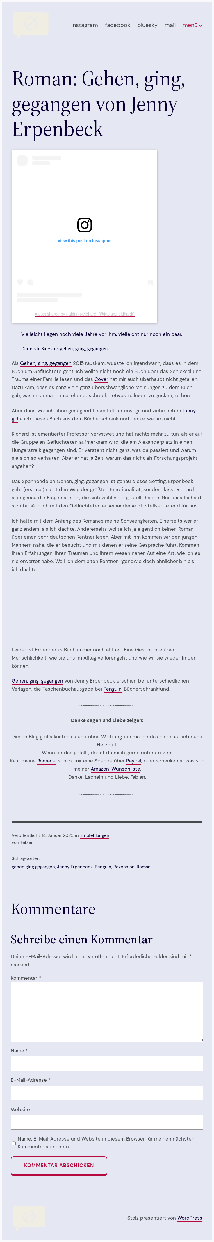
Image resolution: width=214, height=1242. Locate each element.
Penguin (113, 689)
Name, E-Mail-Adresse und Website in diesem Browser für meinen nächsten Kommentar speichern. (106, 1143)
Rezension (124, 867)
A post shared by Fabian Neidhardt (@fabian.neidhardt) (84, 314)
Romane (46, 761)
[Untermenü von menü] (200, 25)
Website (20, 1109)
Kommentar (26, 978)
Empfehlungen (94, 835)
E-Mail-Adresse (31, 1080)
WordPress (189, 1218)
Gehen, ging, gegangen (46, 363)
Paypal (133, 761)
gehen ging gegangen (33, 867)
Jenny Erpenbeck (75, 867)
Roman (144, 867)
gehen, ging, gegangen (84, 349)
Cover (101, 379)
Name (19, 1050)
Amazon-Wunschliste (115, 769)
